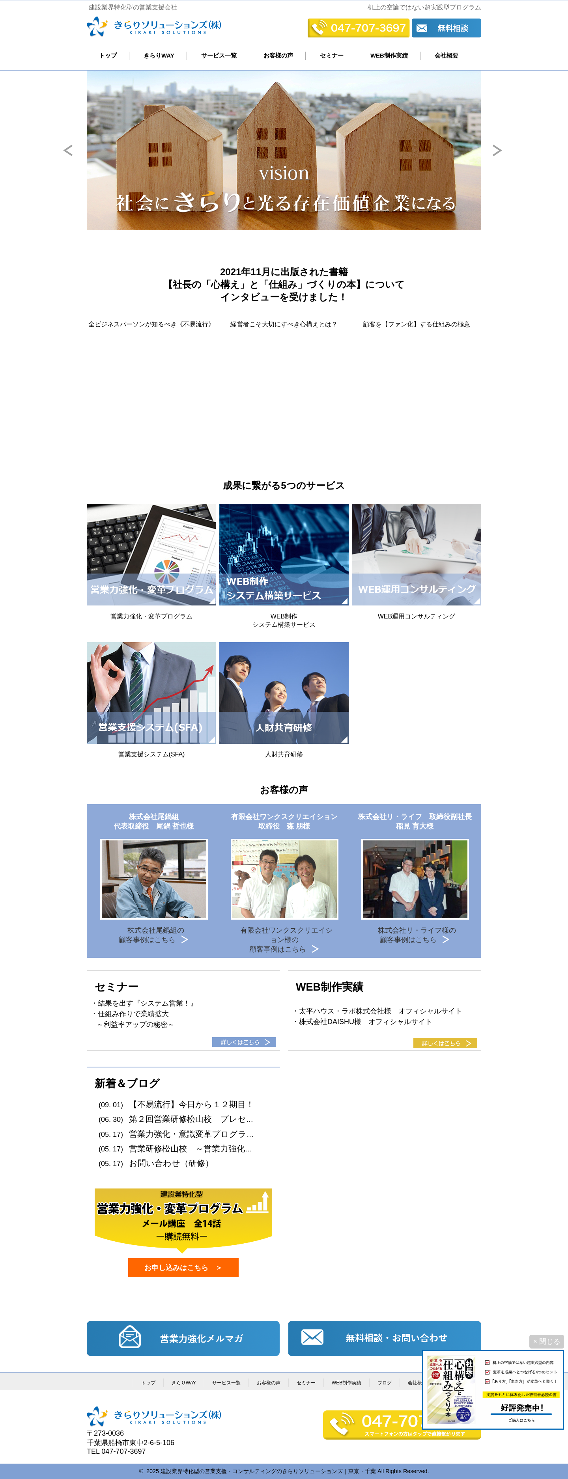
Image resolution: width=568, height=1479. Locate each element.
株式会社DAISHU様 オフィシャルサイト (365, 1022)
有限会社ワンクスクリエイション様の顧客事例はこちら (286, 939)
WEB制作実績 (389, 55)
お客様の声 (278, 55)
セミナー (332, 55)
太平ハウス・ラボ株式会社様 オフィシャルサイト (380, 1011)
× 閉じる (547, 1341)
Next (505, 156)
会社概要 (446, 55)
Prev (75, 156)
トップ (108, 55)
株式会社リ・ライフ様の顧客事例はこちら (417, 935)
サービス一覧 (219, 55)
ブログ (384, 1383)
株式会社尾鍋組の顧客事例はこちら (152, 935)
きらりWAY (159, 55)
